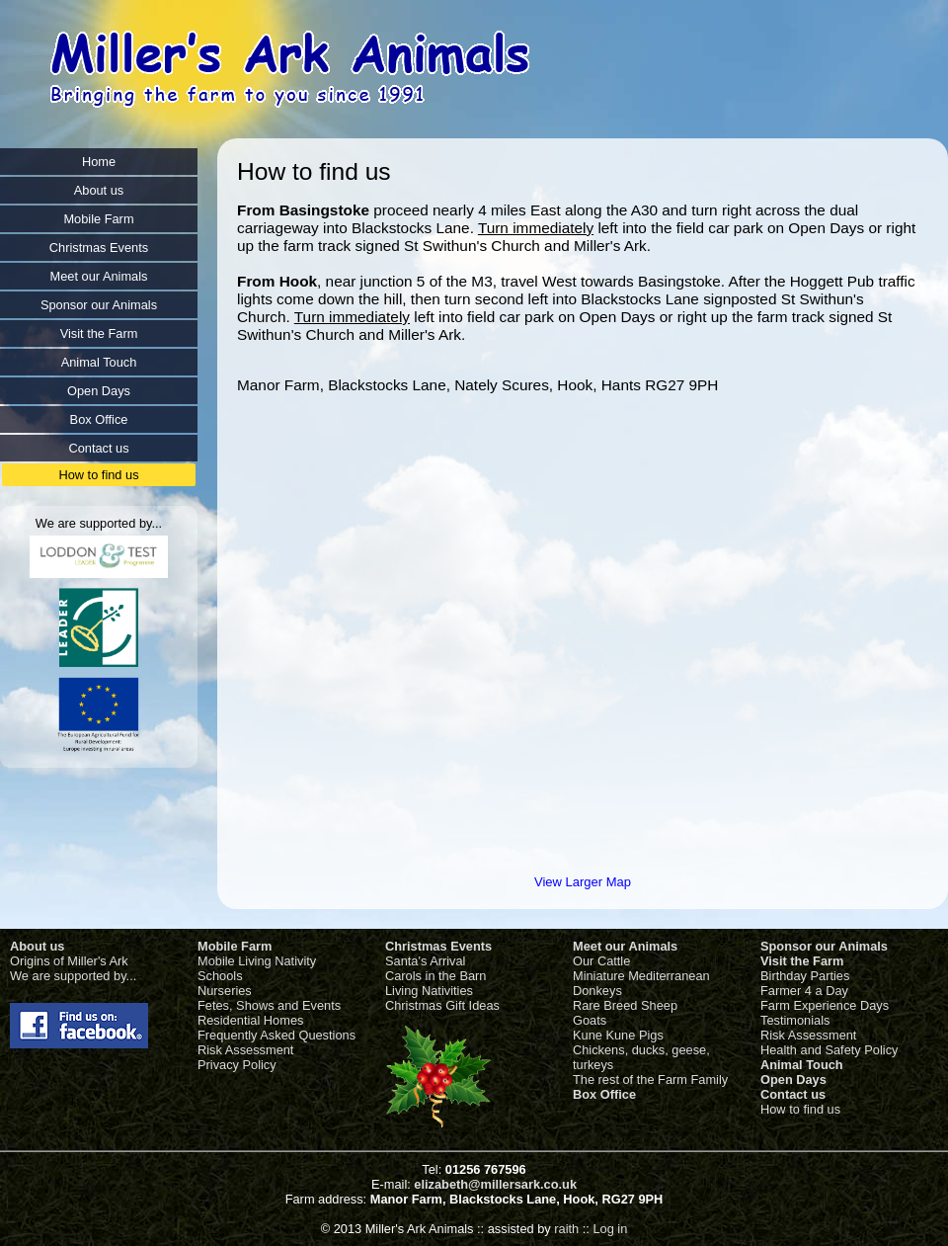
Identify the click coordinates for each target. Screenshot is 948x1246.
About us (37, 946)
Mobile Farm (235, 946)
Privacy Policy (237, 1064)
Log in (609, 1228)
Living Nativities (429, 990)
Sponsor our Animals (824, 946)
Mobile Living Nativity (257, 961)
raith (566, 1228)
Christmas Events (438, 946)
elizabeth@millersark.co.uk (495, 1184)
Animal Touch (801, 1064)
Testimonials (795, 1020)
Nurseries (225, 990)
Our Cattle (601, 961)
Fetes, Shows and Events (269, 1005)
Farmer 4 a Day (804, 990)
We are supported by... (73, 975)
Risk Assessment (245, 1049)
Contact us (793, 1094)
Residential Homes (250, 1020)
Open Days (793, 1079)
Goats (589, 1020)
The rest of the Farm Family (650, 1079)
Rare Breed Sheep (625, 1005)
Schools (220, 975)
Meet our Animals (625, 946)
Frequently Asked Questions (277, 1035)
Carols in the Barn (435, 975)
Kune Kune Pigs (618, 1035)
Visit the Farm (801, 961)
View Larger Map (582, 881)
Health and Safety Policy (829, 1049)
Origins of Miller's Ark (69, 961)
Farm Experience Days (824, 1005)
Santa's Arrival (425, 961)
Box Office (604, 1094)
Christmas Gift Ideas (442, 1005)
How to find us (800, 1109)
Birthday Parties (804, 975)
